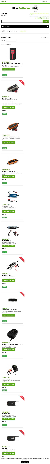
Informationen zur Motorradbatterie (11, 412)
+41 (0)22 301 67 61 (5, 446)
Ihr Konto (4, 15)
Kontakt (3, 1)
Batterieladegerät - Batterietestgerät (11, 31)
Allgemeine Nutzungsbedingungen (10, 409)
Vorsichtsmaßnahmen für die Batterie (11, 411)
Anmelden (4, 14)
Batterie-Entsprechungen (7, 414)
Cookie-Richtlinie (5, 416)
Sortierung (3, 40)
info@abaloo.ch (4, 447)
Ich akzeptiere (25, 462)
